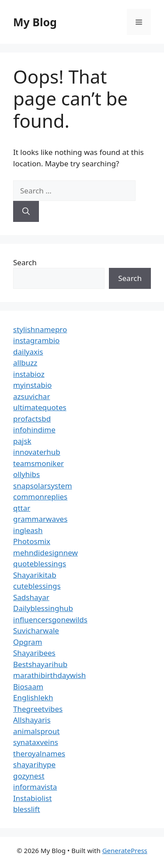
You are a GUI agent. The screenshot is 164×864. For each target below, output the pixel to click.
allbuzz (25, 363)
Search (25, 262)
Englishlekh (33, 697)
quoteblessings (39, 563)
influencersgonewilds (50, 620)
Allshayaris (32, 720)
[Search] (26, 211)
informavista (35, 787)
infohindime (34, 430)
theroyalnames (39, 753)
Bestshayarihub (40, 664)
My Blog (35, 21)
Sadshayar (31, 597)
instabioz (29, 374)
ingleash (28, 530)
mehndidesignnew (45, 553)
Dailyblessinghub (43, 608)
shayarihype (34, 764)
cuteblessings (37, 586)
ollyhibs (26, 474)
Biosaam (28, 686)
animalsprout (36, 731)
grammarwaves (40, 519)
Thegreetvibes (38, 709)
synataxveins (35, 742)
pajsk (22, 441)
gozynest (29, 776)
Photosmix (31, 541)
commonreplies (40, 497)
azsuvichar (31, 396)
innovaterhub (36, 452)
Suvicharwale (36, 630)
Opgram (27, 642)
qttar (21, 508)
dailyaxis (28, 352)
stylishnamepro (40, 329)
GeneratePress (124, 850)
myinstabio (32, 385)
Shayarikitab (34, 575)
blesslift (26, 809)
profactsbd (32, 419)
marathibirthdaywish (49, 675)
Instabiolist (32, 798)
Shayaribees (34, 653)
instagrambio (36, 340)
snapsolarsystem (42, 486)
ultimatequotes (39, 407)
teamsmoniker (38, 463)
